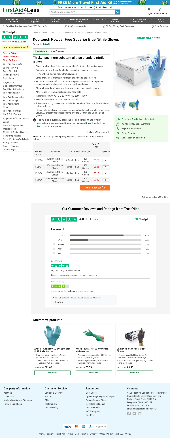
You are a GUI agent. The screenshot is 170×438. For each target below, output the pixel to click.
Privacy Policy (51, 407)
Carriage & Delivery (54, 393)
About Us (8, 393)
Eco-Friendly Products (13, 89)
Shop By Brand (10, 60)
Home (35, 33)
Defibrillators (9, 78)
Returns (48, 396)
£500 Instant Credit (77, 26)
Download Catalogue (95, 404)
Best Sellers (91, 393)
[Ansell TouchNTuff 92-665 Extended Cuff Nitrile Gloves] (52, 350)
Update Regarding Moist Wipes (100, 396)
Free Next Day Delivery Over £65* (21, 26)
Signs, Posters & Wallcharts (16, 139)
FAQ (47, 400)
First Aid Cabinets (11, 93)
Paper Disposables (12, 136)
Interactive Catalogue (15, 47)
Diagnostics (8, 82)
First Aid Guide (93, 407)
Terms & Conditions (13, 404)
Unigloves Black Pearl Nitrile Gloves (131, 350)
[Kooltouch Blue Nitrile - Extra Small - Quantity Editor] (106, 160)
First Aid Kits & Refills (13, 64)
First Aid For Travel (12, 111)
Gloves (6, 107)
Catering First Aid (11, 74)
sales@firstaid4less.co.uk (100, 7)
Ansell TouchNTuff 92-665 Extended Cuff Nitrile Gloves (52, 350)
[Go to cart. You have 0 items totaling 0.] (160, 11)
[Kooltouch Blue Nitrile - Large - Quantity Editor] (106, 180)
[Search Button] (117, 12)
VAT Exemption (93, 411)
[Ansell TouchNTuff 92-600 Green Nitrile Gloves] (93, 350)
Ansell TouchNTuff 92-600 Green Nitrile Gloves (92, 350)
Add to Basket (93, 187)
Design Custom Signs (96, 400)
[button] (150, 11)
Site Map (90, 415)
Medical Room (9, 129)
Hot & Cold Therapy (12, 114)
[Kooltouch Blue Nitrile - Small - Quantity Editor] (106, 166)
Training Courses (11, 146)
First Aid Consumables (13, 97)
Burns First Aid (10, 71)
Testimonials (16, 37)
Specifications (57, 51)
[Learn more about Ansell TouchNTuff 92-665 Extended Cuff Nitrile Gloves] (52, 372)
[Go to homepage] (23, 11)
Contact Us (9, 396)
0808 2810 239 (75, 7)
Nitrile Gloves (56, 33)
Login (149, 13)
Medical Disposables (13, 125)
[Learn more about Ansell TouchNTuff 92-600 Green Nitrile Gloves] (94, 372)
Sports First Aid (10, 68)
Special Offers (10, 53)
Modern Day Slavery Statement (18, 400)
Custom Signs (9, 149)
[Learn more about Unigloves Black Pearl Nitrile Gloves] (135, 372)
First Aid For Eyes (11, 100)
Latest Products (11, 56)
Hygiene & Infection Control (16, 118)
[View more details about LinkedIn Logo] (139, 413)
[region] (52, 336)
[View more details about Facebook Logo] (129, 413)
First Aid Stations (11, 104)
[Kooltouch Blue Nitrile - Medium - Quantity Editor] (106, 173)
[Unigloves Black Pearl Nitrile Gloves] (134, 350)
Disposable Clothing (12, 86)
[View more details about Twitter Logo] (134, 413)
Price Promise (161, 26)
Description (41, 51)
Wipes (6, 122)
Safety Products (10, 142)
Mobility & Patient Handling (15, 132)
